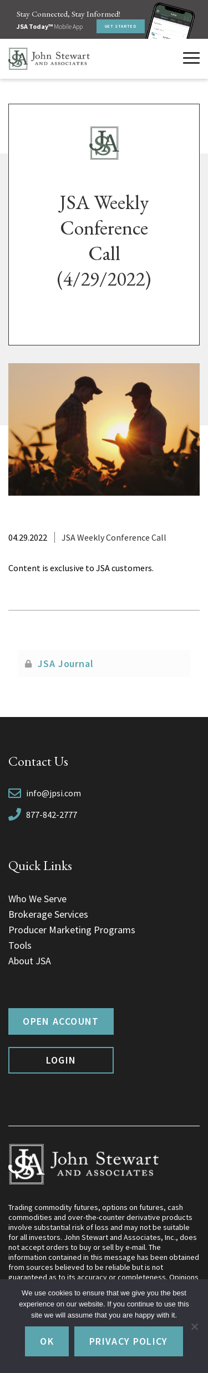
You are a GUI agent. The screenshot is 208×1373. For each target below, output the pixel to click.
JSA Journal (66, 663)
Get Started (120, 26)
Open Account (61, 1021)
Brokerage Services (48, 914)
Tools (20, 945)
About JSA (29, 960)
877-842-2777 (51, 814)
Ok (47, 1341)
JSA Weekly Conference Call (114, 537)
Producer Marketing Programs (71, 929)
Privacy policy (128, 1341)
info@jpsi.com (53, 793)
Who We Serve (37, 898)
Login (61, 1060)
